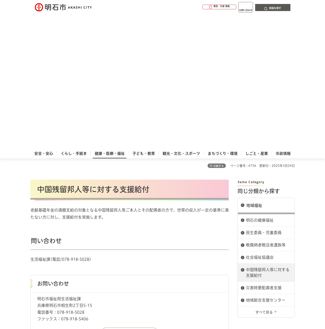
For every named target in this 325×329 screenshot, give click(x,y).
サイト (265, 240)
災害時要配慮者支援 (264, 153)
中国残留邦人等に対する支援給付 (268, 137)
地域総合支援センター (266, 165)
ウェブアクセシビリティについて (127, 240)
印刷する (218, 31)
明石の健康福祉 (260, 85)
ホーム (34, 224)
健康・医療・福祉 (55, 224)
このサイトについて (67, 240)
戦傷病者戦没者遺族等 (266, 110)
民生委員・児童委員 (264, 98)
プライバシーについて (190, 240)
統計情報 (176, 307)
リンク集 (234, 240)
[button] (202, 7)
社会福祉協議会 (260, 122)
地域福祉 (254, 71)
